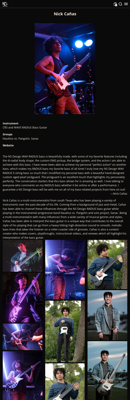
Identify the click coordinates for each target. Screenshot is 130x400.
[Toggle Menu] (126, 4)
